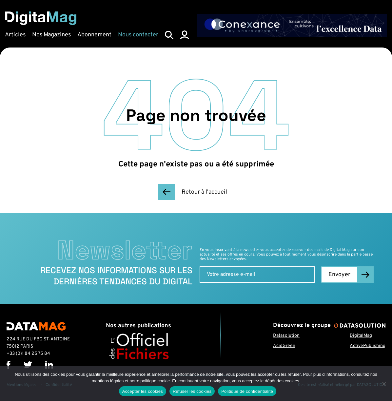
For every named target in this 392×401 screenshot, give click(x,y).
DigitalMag (361, 335)
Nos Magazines (51, 35)
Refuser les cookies (192, 391)
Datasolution (286, 335)
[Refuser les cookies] (384, 383)
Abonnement (94, 35)
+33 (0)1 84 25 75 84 (28, 353)
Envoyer (339, 274)
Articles (15, 35)
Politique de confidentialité (247, 391)
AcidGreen (284, 346)
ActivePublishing (367, 346)
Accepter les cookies (142, 391)
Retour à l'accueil (204, 192)
